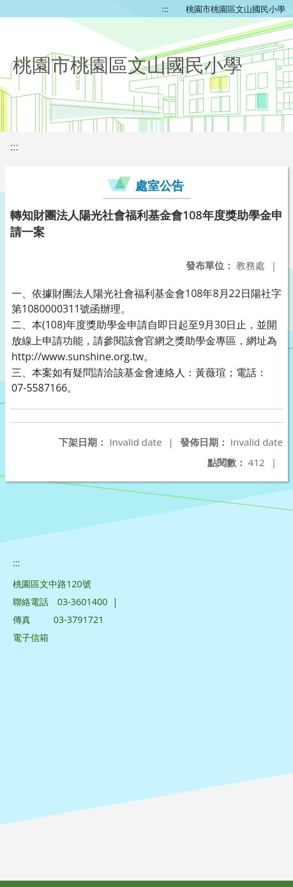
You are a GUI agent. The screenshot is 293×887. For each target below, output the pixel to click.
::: (165, 9)
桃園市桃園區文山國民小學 (235, 9)
